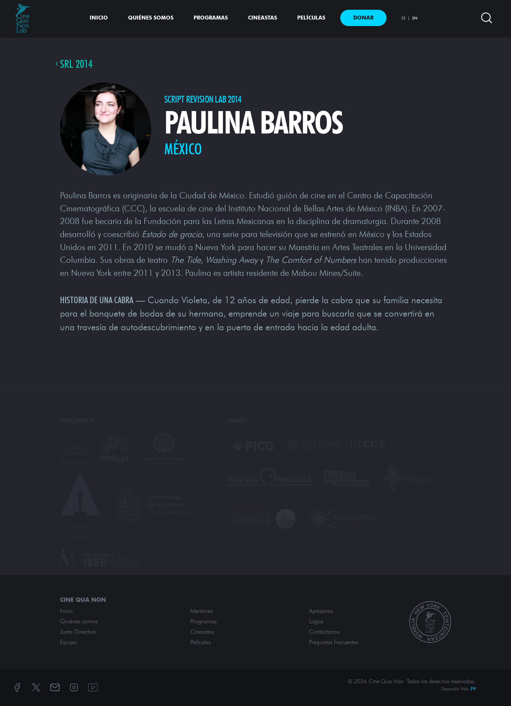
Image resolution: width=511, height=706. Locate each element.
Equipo (68, 642)
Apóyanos (321, 610)
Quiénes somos (150, 18)
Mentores (201, 610)
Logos (316, 621)
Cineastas (262, 18)
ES (404, 18)
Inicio (99, 18)
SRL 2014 (76, 63)
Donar (363, 18)
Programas (211, 18)
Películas (311, 18)
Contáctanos (324, 631)
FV (473, 688)
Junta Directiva (78, 631)
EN (414, 18)
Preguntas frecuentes (333, 642)
